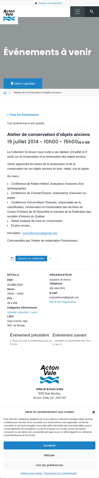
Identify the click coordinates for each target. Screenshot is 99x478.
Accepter (49, 445)
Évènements (5, 93)
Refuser (49, 455)
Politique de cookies (31, 473)
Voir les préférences (49, 465)
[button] (93, 412)
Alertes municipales (48, 3)
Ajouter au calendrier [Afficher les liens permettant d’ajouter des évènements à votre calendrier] (31, 258)
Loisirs (33, 312)
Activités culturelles (18, 312)
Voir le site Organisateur (63, 301)
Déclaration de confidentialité (60, 473)
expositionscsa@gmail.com (40, 233)
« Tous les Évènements (23, 114)
